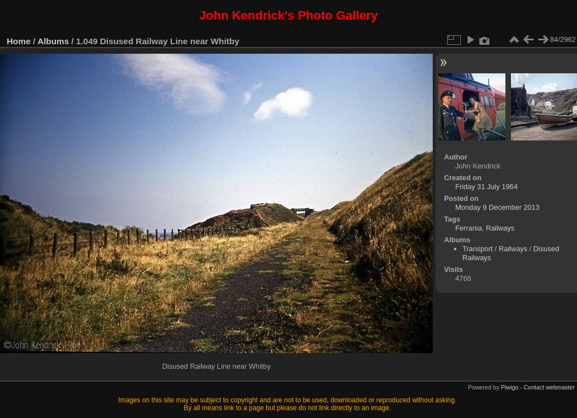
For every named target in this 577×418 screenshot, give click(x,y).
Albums (53, 41)
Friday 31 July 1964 (486, 186)
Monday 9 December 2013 (497, 207)
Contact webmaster (549, 387)
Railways (500, 228)
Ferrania (468, 228)
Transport (477, 249)
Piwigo (509, 387)
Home (19, 41)
